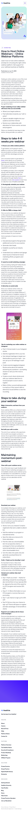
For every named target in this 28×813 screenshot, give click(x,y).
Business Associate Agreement (7, 808)
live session (16, 180)
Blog (2, 790)
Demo (2, 793)
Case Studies (4, 788)
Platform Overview (6, 745)
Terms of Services (4, 807)
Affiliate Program (5, 757)
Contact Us (4, 736)
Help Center (4, 795)
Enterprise (4, 774)
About (3, 723)
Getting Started (5, 782)
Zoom (3, 160)
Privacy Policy (12, 807)
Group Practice (5, 769)
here (19, 178)
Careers (3, 726)
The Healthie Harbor (6, 747)
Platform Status (5, 733)
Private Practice (5, 766)
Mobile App (4, 755)
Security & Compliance (7, 750)
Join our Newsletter (6, 800)
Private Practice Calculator (8, 798)
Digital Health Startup (7, 771)
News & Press (4, 728)
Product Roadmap (6, 752)
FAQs (2, 731)
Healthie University (6, 785)
